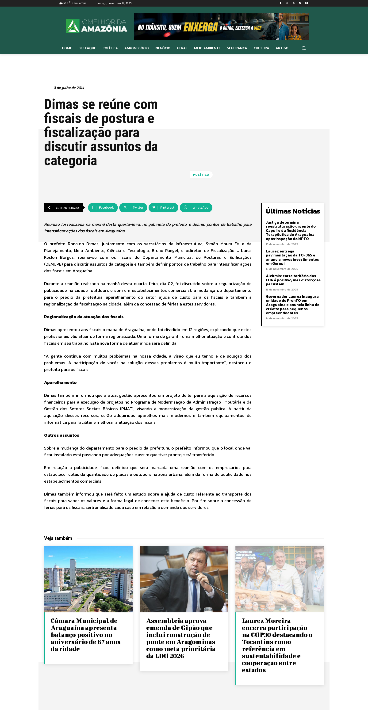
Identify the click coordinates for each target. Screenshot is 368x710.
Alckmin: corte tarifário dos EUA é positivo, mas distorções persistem (293, 280)
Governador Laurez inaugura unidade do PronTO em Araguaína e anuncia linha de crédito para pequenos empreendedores (292, 305)
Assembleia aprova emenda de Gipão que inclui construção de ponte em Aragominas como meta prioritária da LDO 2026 (181, 638)
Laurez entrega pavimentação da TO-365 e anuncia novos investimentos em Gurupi (292, 257)
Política (201, 174)
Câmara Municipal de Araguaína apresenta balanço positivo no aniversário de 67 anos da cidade (86, 634)
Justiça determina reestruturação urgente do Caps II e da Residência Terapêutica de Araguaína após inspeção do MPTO (291, 230)
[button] (303, 48)
